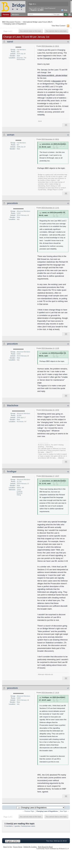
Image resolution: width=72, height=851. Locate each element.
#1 (68, 42)
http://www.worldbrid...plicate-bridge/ (52, 75)
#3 (68, 203)
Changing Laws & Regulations (15, 24)
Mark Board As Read (45, 847)
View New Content (58, 26)
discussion (56, 81)
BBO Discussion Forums (11, 22)
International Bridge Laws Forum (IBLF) (37, 22)
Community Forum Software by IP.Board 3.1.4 (52, 848)
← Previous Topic (28, 811)
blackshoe (12, 405)
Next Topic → (64, 811)
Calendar (25, 18)
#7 (68, 688)
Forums (6, 14)
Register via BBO (37, 10)
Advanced (69, 14)
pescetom (12, 203)
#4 (68, 344)
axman (10, 134)
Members (15, 14)
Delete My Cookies (30, 847)
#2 (68, 135)
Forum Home (17, 847)
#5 (68, 406)
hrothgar (12, 471)
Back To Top (7, 847)
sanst (10, 41)
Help (64, 10)
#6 (68, 472)
